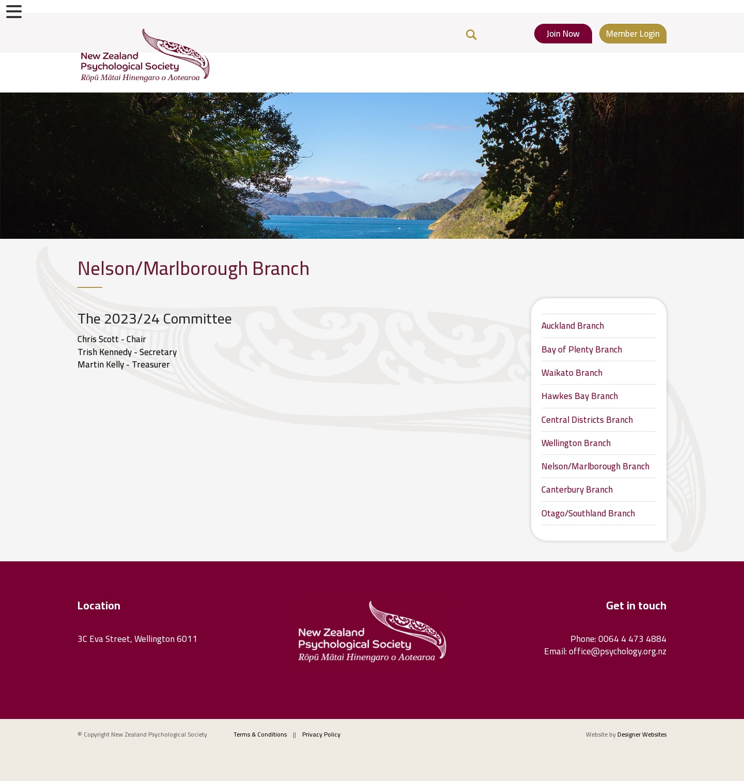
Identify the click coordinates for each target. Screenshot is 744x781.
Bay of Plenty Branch (581, 349)
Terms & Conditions (260, 734)
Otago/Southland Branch (588, 513)
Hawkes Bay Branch (579, 396)
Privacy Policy (321, 734)
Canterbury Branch (577, 489)
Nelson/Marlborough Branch (595, 466)
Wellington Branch (576, 443)
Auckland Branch (572, 325)
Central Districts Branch (587, 419)
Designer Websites (642, 734)
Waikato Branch (571, 372)
